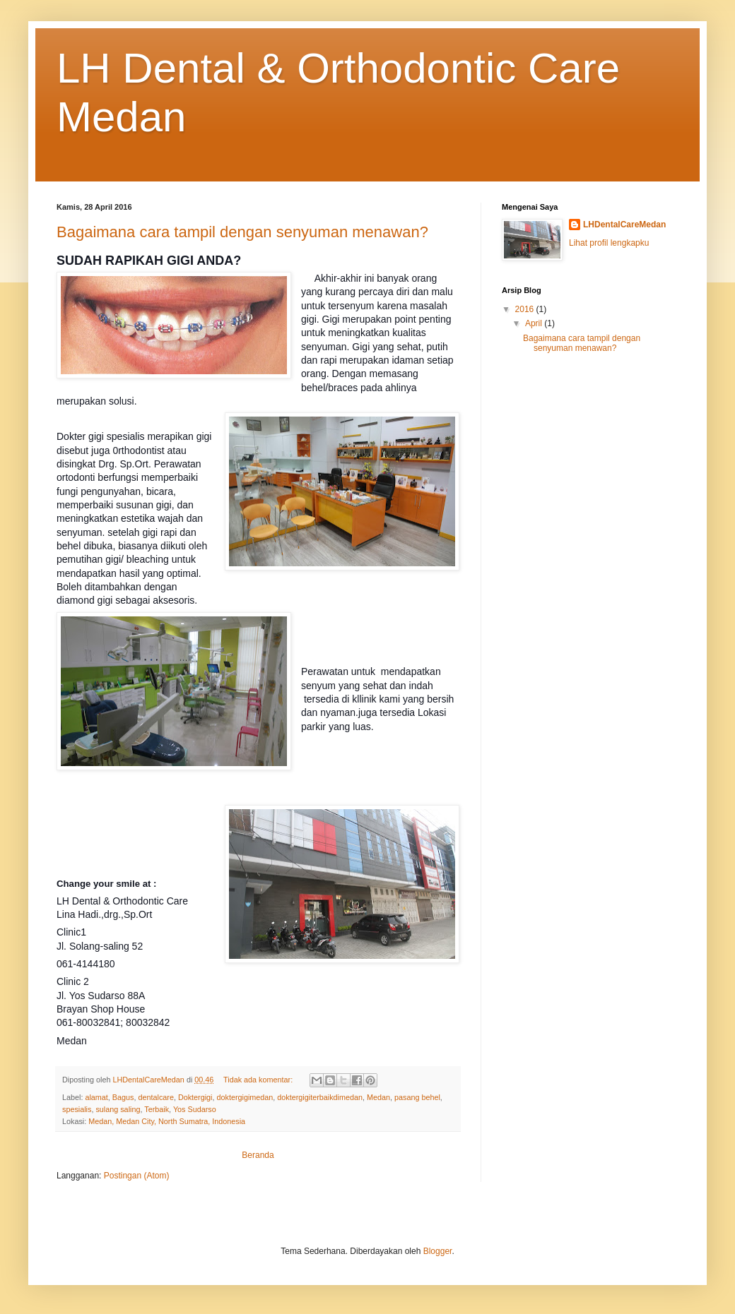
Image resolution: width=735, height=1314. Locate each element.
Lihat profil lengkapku (609, 243)
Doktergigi (195, 1097)
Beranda (258, 1155)
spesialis (76, 1109)
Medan (378, 1097)
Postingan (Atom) (137, 1176)
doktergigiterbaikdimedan (320, 1097)
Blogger (437, 1251)
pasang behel (417, 1097)
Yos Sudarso (194, 1109)
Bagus (123, 1097)
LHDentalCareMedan (624, 224)
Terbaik (156, 1109)
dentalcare (155, 1097)
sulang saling (117, 1109)
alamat (96, 1097)
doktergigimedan (245, 1097)
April (534, 323)
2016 (525, 309)
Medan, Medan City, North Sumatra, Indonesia (166, 1121)
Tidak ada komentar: (259, 1079)
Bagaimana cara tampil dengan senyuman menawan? (242, 232)
